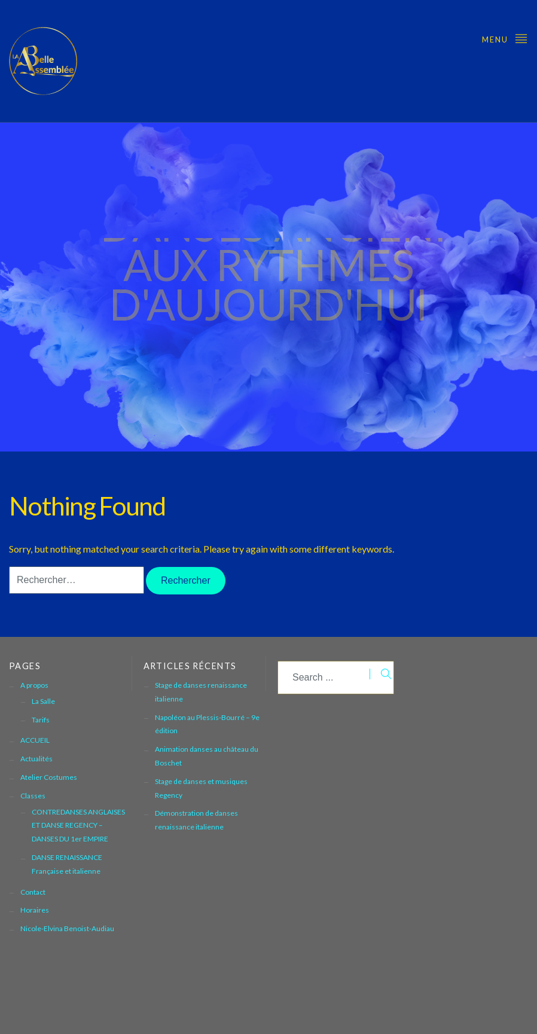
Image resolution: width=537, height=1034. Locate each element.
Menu (505, 38)
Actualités (36, 758)
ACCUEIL (35, 740)
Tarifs (41, 719)
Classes (32, 795)
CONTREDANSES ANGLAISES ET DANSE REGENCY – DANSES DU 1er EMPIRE (78, 825)
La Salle (43, 701)
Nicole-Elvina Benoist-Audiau (67, 928)
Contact (32, 891)
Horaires (34, 909)
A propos (34, 685)
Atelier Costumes (48, 777)
